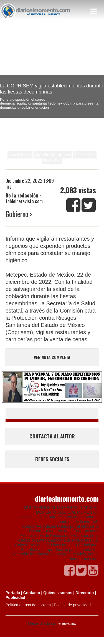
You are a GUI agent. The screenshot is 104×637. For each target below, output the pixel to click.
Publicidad (15, 597)
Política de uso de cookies (28, 605)
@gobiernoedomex (52, 154)
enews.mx (67, 623)
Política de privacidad (72, 605)
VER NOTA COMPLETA (52, 357)
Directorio (84, 593)
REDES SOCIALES (52, 459)
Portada (13, 593)
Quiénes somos (57, 593)
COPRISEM (20, 154)
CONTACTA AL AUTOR (52, 436)
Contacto (31, 593)
